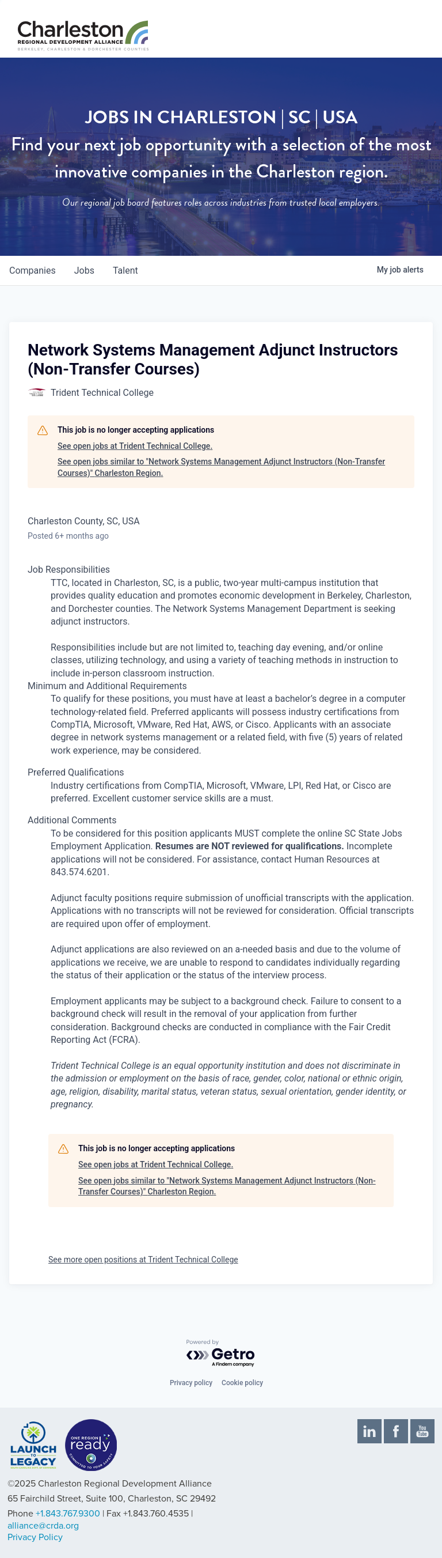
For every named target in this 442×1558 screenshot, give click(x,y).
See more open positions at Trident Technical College (143, 1259)
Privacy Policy (35, 1537)
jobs (84, 270)
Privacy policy (191, 1383)
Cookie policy (242, 1383)
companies (32, 270)
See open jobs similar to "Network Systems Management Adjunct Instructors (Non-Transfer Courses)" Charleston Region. (221, 467)
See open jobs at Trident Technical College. (135, 446)
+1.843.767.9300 (68, 1513)
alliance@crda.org (43, 1525)
